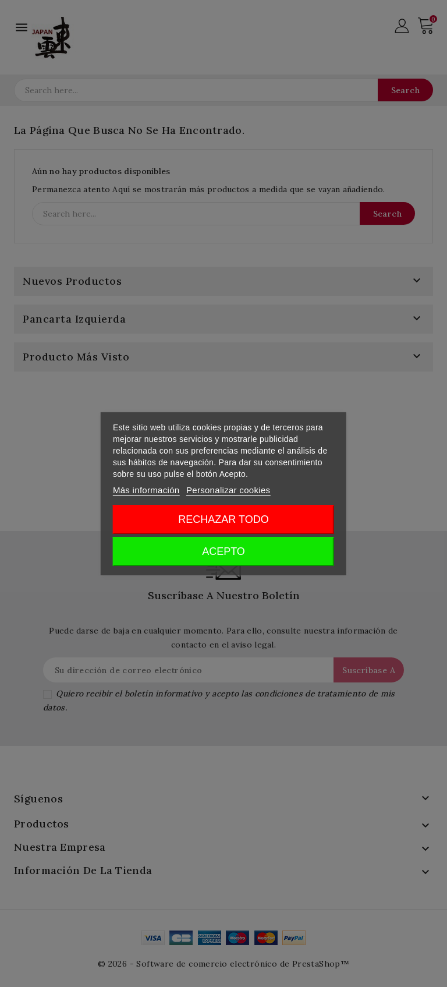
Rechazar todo (223, 519)
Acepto (223, 551)
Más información (146, 490)
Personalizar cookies (228, 490)
